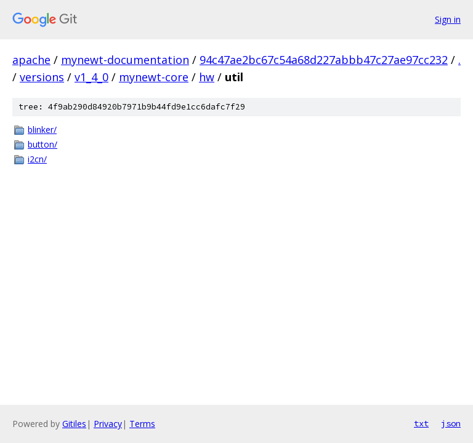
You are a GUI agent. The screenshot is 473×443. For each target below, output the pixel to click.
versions (42, 77)
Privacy (108, 423)
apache (31, 59)
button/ (42, 144)
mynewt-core (153, 77)
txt (421, 423)
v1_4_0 (91, 77)
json (451, 423)
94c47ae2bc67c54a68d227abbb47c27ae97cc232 (324, 59)
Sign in (448, 19)
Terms (142, 423)
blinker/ (42, 129)
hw (206, 77)
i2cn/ (37, 159)
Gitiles (74, 423)
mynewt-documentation (125, 59)
